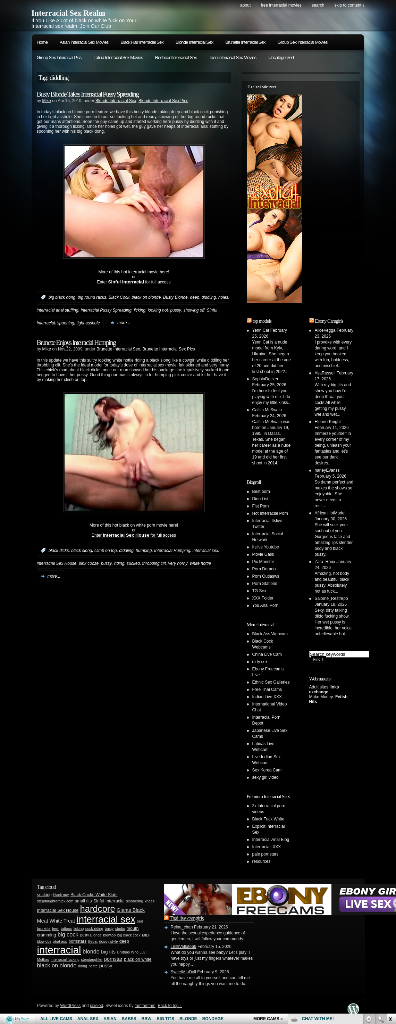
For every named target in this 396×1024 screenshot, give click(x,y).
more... (123, 322)
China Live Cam (267, 654)
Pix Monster (263, 561)
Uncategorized (281, 57)
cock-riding (94, 928)
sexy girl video (265, 777)
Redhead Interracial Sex (175, 57)
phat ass (60, 941)
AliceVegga (325, 330)
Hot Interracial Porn (270, 513)
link (390, 915)
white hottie (200, 563)
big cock (68, 934)
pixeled (96, 1005)
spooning (65, 322)
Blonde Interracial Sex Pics (163, 100)
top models (261, 321)
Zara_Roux (325, 561)
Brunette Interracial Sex (245, 42)
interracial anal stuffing (57, 310)
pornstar (113, 959)
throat (93, 941)
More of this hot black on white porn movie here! (134, 525)
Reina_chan (182, 927)
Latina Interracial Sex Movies (118, 57)
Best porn (261, 491)
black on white (137, 959)
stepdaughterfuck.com (55, 901)
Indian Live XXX (267, 696)
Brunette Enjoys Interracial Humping (76, 342)
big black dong (62, 297)
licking (139, 310)
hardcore (97, 909)
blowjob (109, 935)
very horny (177, 563)
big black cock (129, 935)
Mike (46, 100)
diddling (209, 297)
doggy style (108, 941)
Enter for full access (133, 282)
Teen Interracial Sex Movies (232, 57)
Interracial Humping (172, 550)
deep (194, 297)
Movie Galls (263, 554)
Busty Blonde (175, 297)
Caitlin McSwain (267, 409)
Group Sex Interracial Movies (303, 42)
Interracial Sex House (57, 563)
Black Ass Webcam (270, 633)
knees (149, 901)
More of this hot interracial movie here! (133, 272)
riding (119, 563)
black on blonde (146, 297)
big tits (108, 952)
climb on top (105, 550)
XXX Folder (262, 598)
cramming (46, 935)
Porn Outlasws (265, 576)
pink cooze (89, 563)
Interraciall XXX (266, 846)
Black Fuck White (268, 819)
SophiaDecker (265, 379)
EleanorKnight (328, 421)
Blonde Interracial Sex (194, 42)
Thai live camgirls (186, 918)
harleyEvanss (327, 470)
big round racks (92, 297)
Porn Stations (264, 583)
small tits (83, 901)
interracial (59, 950)
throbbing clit (154, 563)
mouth (133, 928)
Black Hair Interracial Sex (141, 42)
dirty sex (260, 661)
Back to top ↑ (170, 1005)
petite (93, 966)
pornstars (77, 941)
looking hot (158, 310)
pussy (175, 310)
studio (120, 928)
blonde (91, 951)
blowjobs (44, 941)
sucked (133, 563)
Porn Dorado (264, 569)
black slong (81, 550)
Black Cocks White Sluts (94, 894)
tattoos (66, 928)
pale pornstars (265, 854)
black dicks (59, 550)
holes (223, 297)
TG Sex (259, 590)
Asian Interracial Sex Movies (84, 42)
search (318, 5)
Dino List (260, 498)
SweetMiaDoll (183, 971)
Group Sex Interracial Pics (59, 57)
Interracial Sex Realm (69, 13)
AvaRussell (325, 373)
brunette (44, 928)
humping (144, 550)
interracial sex (205, 550)
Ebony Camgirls (329, 321)
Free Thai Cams (267, 689)
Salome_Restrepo (331, 598)
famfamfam (145, 1005)
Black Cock (119, 297)
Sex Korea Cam (267, 770)
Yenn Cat (260, 330)
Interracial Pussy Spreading (106, 310)
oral (140, 921)
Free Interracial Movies (281, 5)
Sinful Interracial (109, 901)
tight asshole (88, 322)
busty (109, 928)
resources (261, 861)
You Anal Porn (265, 605)
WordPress (70, 1005)
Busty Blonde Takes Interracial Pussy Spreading (87, 94)
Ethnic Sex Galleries (271, 682)
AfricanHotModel (330, 513)
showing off (193, 310)
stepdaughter (91, 959)
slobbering (134, 901)
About (245, 5)
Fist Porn (260, 506)
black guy (61, 895)
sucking (44, 894)
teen (55, 928)
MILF (146, 935)
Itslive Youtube (265, 547)
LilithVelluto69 (183, 946)
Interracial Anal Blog (270, 839)
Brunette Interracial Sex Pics (168, 349)
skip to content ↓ (350, 5)
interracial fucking (65, 959)
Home (42, 42)
